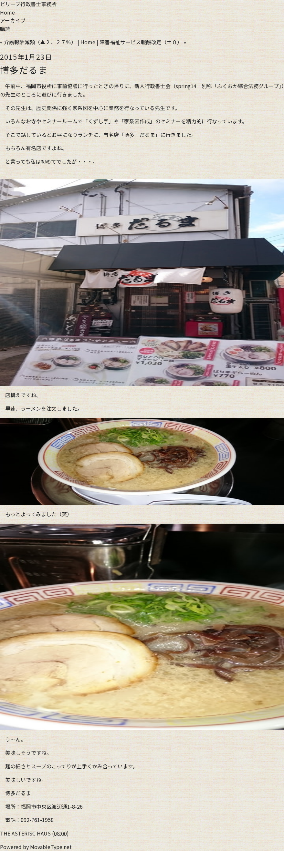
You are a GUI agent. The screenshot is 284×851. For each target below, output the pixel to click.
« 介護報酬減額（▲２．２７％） (38, 42)
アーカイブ (13, 20)
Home (7, 12)
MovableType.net (51, 847)
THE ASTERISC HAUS (25, 833)
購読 (5, 29)
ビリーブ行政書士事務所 (28, 4)
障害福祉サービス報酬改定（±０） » (143, 42)
